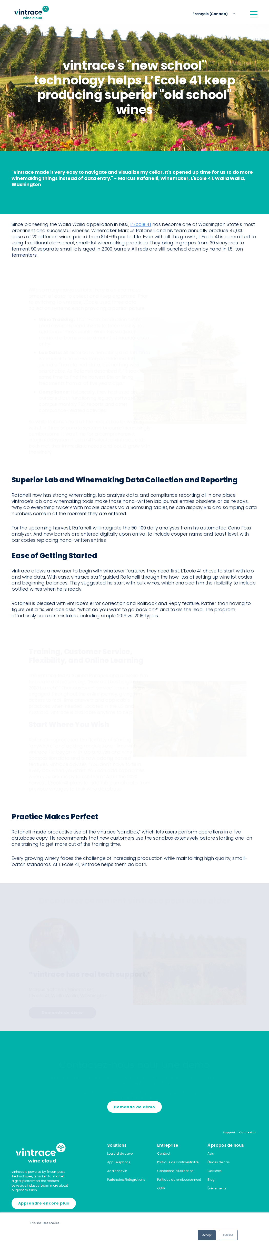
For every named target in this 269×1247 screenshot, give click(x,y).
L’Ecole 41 (140, 224)
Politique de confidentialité (177, 1162)
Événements (216, 1188)
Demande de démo (56, 1012)
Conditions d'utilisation (175, 1171)
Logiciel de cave (120, 1153)
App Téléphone (118, 1162)
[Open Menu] (253, 14)
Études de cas (218, 1162)
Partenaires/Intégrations (126, 1179)
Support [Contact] (229, 1132)
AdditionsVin (117, 1171)
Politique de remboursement (179, 1179)
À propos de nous (225, 1145)
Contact (163, 1153)
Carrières (214, 1171)
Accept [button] (207, 1235)
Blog (211, 1179)
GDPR (161, 1188)
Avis (210, 1153)
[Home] (32, 12)
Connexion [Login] (247, 1132)
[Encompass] (40, 1203)
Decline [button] (228, 1235)
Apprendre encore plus (43, 1203)
